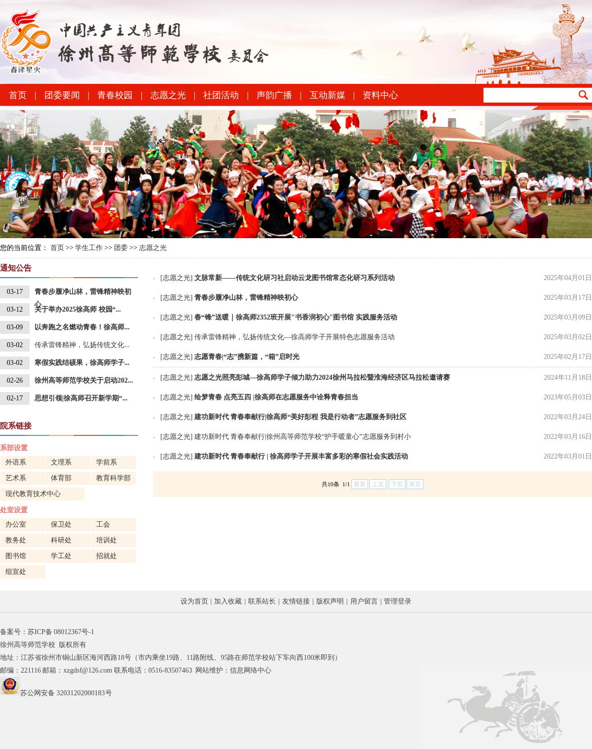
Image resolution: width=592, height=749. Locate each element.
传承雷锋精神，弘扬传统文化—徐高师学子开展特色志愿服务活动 (294, 337)
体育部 (61, 478)
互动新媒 (327, 95)
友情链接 (296, 601)
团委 (121, 247)
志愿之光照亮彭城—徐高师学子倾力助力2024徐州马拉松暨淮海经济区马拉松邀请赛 (322, 377)
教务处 (15, 540)
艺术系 (15, 478)
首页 (18, 95)
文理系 (61, 462)
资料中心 (380, 95)
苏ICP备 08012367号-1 (61, 632)
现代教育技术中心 (33, 494)
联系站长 (262, 601)
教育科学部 (113, 478)
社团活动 (221, 95)
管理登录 (397, 601)
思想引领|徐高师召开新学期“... (81, 398)
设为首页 (194, 601)
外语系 (15, 462)
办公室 (15, 524)
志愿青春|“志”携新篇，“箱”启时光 (246, 356)
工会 (103, 524)
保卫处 (61, 524)
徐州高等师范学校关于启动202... (84, 380)
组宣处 (15, 571)
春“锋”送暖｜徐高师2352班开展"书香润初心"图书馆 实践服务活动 (295, 317)
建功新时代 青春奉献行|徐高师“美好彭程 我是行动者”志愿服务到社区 (300, 417)
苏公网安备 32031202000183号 (66, 693)
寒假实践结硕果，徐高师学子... (82, 362)
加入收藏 (228, 601)
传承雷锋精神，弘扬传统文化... (82, 345)
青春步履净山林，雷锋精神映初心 (83, 293)
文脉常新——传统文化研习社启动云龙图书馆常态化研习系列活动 (294, 278)
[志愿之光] (176, 278)
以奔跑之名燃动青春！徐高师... (82, 327)
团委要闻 (62, 95)
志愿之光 (168, 95)
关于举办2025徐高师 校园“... (78, 309)
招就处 (106, 556)
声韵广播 (274, 95)
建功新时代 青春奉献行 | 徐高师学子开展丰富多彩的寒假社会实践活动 (301, 456)
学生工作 (89, 247)
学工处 (61, 556)
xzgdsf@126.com (87, 670)
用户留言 (364, 601)
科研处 (61, 540)
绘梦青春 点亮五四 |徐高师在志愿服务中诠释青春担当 (276, 397)
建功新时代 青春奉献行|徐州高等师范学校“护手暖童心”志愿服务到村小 (302, 436)
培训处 (106, 540)
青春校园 (115, 95)
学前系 (106, 462)
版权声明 (330, 601)
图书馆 (15, 556)
